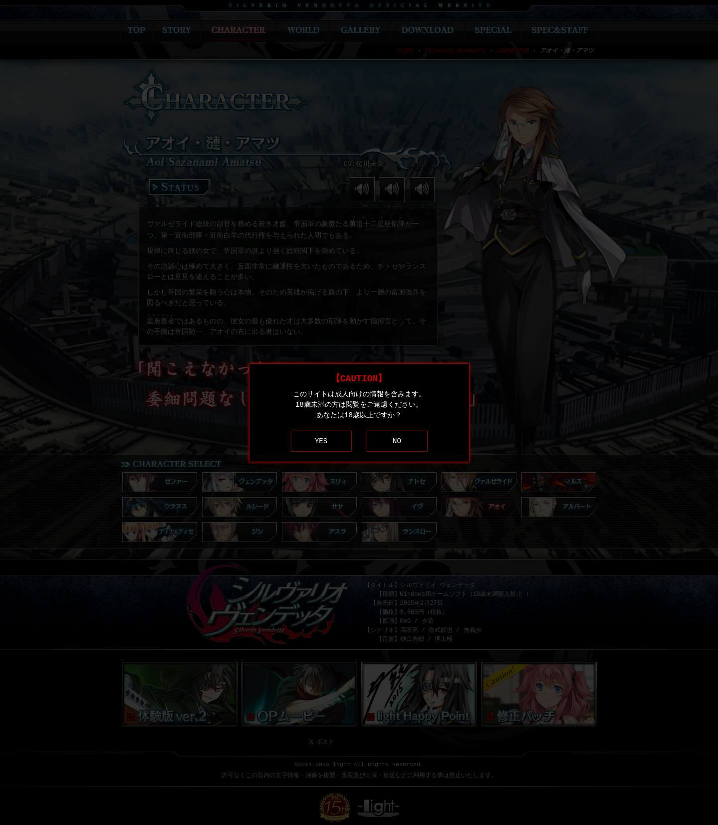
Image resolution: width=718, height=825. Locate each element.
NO (397, 441)
